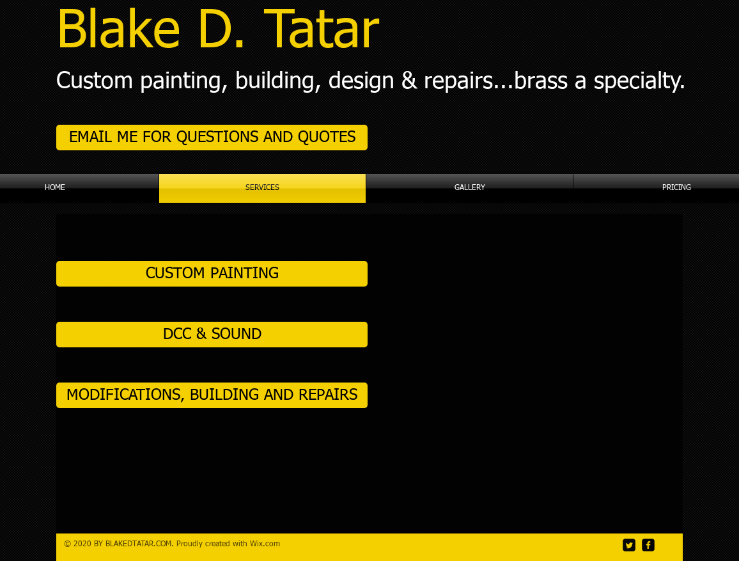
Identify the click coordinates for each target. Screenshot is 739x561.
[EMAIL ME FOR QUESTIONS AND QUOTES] (212, 137)
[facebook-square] (648, 545)
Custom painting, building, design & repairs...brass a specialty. (371, 81)
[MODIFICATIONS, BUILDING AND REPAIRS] (212, 395)
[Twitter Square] (629, 545)
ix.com (268, 544)
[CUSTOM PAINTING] (212, 274)
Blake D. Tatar (218, 32)
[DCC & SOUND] (212, 334)
